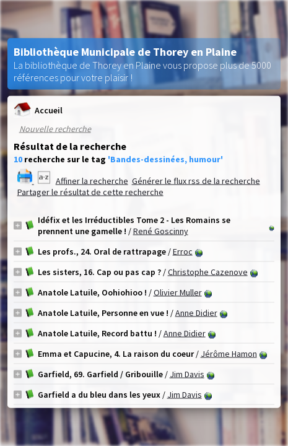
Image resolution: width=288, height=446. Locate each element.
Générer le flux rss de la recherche (196, 180)
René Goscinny (160, 231)
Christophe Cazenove (208, 272)
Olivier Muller (178, 292)
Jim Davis (187, 374)
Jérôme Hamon (229, 353)
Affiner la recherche (92, 180)
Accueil (38, 110)
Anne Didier (196, 312)
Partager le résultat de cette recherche (90, 192)
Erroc (183, 251)
